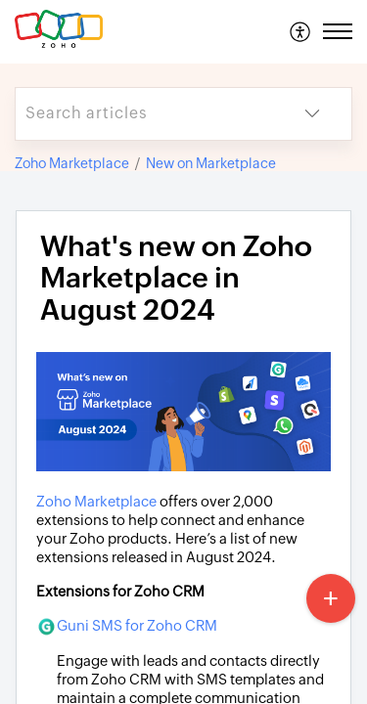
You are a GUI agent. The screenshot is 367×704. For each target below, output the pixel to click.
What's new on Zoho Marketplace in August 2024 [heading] (176, 279)
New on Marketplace (211, 163)
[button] (301, 31)
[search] (144, 114)
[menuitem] (301, 31)
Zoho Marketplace (72, 163)
